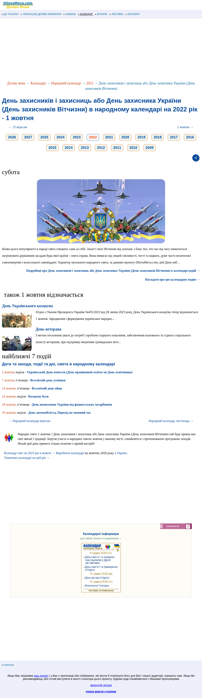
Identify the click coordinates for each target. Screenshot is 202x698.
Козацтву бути (38, 396)
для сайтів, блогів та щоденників (101, 538)
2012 (101, 148)
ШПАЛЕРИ (132, 14)
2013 (85, 148)
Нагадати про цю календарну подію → (172, 279)
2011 (117, 148)
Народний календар (66, 83)
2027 (28, 137)
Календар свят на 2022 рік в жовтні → (29, 453)
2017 (174, 137)
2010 (133, 148)
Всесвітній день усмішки (47, 380)
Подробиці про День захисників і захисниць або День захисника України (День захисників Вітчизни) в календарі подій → (113, 270)
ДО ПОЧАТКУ (10, 14)
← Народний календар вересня (29, 421)
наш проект (41, 675)
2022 (89, 83)
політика (7, 664)
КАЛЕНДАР (85, 14)
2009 (149, 148)
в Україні (121, 453)
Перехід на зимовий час (74, 412)
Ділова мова (16, 83)
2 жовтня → (186, 127)
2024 (61, 137)
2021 (109, 137)
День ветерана (48, 329)
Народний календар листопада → (171, 421)
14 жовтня (9, 388)
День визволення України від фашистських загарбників (72, 404)
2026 (12, 137)
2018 (158, 137)
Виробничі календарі (70, 453)
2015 (52, 148)
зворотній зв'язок (101, 685)
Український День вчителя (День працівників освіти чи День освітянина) (79, 372)
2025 (44, 137)
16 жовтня (9, 396)
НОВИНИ (69, 14)
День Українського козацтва (27, 306)
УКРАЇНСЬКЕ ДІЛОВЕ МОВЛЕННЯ (41, 14)
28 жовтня (9, 404)
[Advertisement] (101, 50)
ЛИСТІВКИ (116, 14)
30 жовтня (9, 412)
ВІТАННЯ (101, 14)
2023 (77, 137)
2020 (125, 137)
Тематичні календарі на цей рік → (27, 457)
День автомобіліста (42, 412)
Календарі (38, 83)
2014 (69, 148)
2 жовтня (8, 372)
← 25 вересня (18, 127)
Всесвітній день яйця (47, 388)
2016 (190, 137)
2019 (141, 137)
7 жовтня (8, 380)
